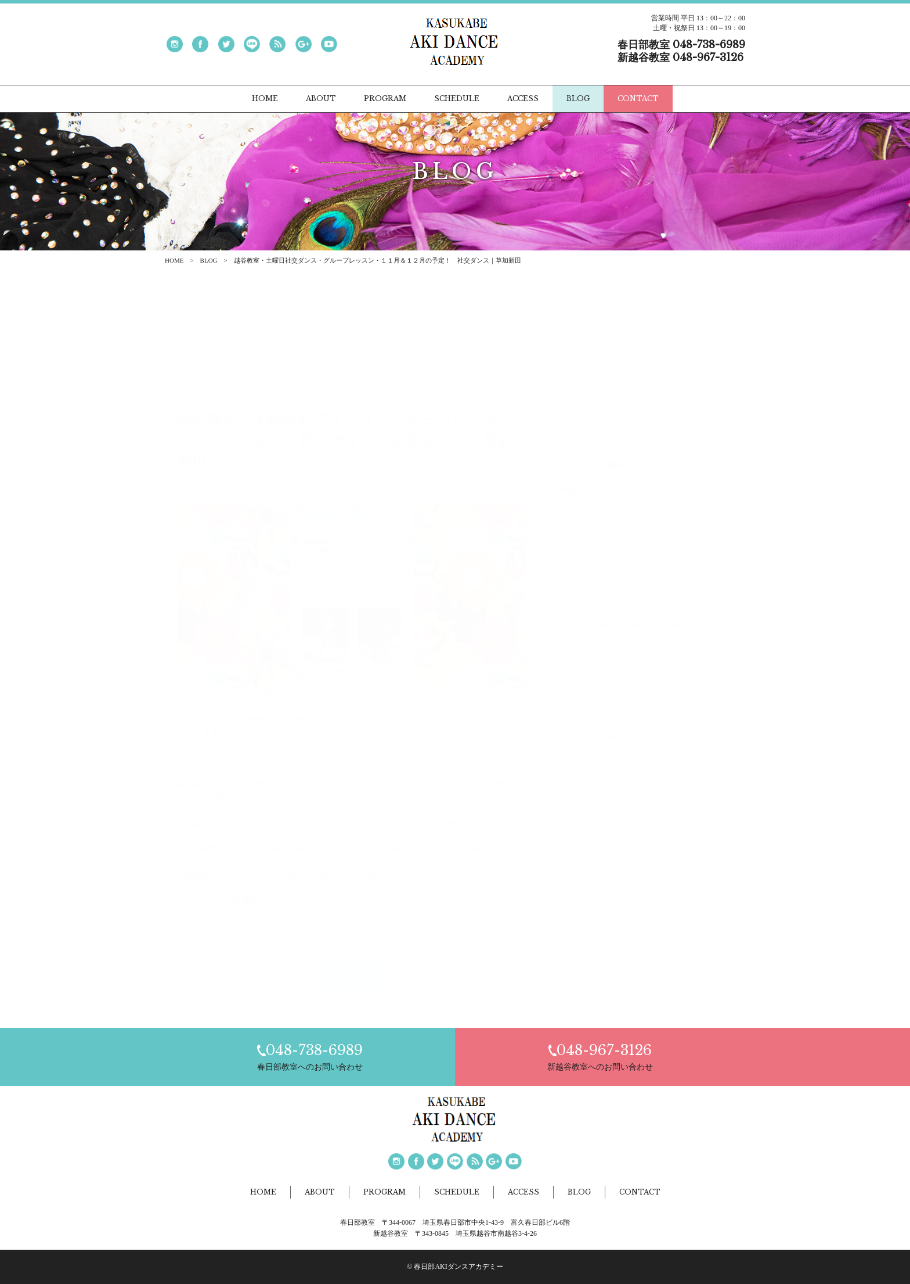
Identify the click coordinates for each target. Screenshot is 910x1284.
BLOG (209, 260)
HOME (174, 260)
